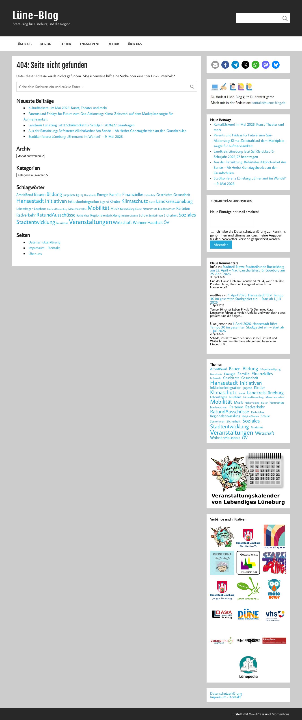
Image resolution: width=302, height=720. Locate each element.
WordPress (256, 714)
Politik (65, 44)
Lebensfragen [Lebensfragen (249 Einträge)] (24, 209)
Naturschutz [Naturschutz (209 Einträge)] (150, 208)
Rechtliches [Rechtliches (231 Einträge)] (82, 215)
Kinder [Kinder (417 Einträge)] (115, 201)
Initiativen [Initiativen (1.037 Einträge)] (56, 200)
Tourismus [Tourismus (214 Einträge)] (62, 223)
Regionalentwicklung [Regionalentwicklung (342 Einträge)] (105, 215)
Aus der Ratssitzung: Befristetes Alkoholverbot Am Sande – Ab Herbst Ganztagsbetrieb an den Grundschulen (107, 130)
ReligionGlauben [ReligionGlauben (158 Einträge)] (129, 215)
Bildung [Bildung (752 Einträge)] (54, 194)
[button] (215, 65)
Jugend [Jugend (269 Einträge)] (104, 201)
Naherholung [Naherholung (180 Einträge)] (127, 208)
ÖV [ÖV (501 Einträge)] (166, 222)
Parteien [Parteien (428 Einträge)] (183, 208)
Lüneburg (24, 44)
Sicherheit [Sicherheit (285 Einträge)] (171, 215)
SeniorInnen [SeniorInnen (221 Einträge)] (156, 215)
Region (45, 44)
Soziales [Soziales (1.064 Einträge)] (187, 214)
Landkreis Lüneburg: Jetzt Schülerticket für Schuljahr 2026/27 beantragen (81, 125)
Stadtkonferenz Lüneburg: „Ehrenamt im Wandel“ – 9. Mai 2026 (75, 136)
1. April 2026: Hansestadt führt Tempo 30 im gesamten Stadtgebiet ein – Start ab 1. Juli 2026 (246, 298)
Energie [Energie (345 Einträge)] (102, 194)
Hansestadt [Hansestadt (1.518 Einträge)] (30, 200)
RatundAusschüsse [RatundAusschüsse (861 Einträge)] (56, 214)
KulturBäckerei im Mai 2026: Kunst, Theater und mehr (67, 107)
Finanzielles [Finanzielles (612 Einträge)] (133, 194)
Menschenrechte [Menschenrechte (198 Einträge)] (77, 208)
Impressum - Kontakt (225, 697)
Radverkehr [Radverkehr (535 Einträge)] (26, 215)
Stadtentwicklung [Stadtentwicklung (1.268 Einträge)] (35, 221)
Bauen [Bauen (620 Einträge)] (40, 194)
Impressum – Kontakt (44, 247)
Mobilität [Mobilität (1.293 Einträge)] (99, 207)
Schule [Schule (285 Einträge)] (143, 215)
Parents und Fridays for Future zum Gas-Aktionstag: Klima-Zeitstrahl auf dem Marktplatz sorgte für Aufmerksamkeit (249, 140)
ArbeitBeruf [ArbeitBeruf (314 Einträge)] (24, 194)
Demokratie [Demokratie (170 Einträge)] (90, 195)
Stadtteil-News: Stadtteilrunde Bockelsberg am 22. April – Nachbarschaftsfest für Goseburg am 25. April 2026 (247, 270)
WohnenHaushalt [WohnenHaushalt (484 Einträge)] (148, 222)
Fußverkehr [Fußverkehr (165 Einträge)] (150, 195)
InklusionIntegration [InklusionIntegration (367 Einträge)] (83, 201)
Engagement (89, 44)
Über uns (135, 44)
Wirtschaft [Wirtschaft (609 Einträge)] (122, 222)
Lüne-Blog (35, 15)
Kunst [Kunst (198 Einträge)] (152, 202)
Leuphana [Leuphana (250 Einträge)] (40, 209)
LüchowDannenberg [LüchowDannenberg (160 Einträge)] (57, 208)
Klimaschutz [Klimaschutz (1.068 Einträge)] (134, 200)
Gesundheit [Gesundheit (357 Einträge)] (181, 194)
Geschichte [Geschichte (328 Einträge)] (164, 194)
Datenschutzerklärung (44, 242)
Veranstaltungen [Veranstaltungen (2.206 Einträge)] (90, 221)
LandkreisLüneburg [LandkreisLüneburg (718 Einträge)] (174, 201)
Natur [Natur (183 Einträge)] (138, 208)
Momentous (280, 714)
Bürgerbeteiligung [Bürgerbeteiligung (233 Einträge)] (73, 195)
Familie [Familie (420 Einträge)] (115, 194)
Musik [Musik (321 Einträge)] (114, 208)
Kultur (113, 44)
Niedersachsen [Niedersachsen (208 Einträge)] (166, 208)
